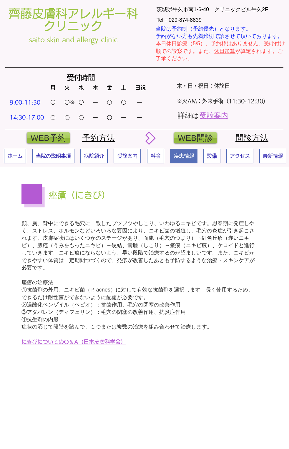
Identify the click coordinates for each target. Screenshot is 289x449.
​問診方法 (251, 138)
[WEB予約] (48, 137)
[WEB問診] (195, 137)
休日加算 (224, 51)
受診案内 (214, 115)
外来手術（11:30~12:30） (235, 101)
